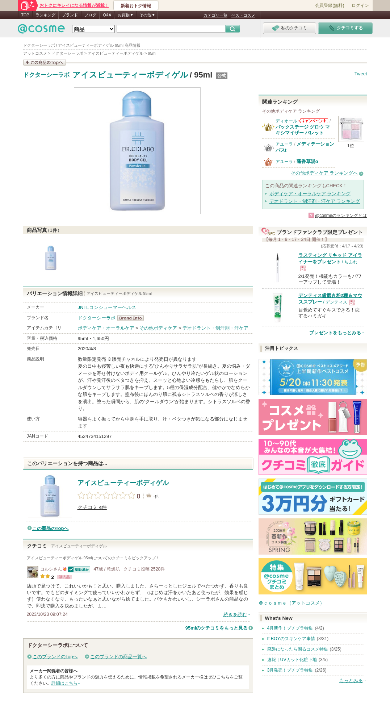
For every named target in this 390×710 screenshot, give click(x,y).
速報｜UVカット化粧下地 (292, 659)
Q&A (107, 15)
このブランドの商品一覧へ (118, 656)
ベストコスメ (243, 15)
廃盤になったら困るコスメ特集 (297, 649)
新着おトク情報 (136, 5)
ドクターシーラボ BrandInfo (132, 318)
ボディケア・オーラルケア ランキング (310, 193)
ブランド (70, 15)
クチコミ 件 (92, 507)
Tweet (361, 73)
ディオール (286, 121)
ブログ (90, 15)
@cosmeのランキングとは (341, 215)
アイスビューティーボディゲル (130, 74)
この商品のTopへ (50, 528)
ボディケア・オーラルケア (106, 328)
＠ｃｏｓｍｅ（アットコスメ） (291, 603)
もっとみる (351, 680)
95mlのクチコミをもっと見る (216, 628)
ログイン (360, 5)
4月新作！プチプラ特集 (290, 628)
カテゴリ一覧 (215, 15)
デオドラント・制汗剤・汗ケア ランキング (314, 201)
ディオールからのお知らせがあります (313, 120)
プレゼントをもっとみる (335, 332)
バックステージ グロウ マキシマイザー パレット (303, 129)
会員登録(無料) (329, 5)
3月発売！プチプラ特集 (290, 670)
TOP (25, 15)
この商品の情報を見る (44, 62)
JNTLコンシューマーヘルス (107, 307)
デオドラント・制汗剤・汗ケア (215, 328)
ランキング (45, 15)
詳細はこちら (64, 683)
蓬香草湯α (307, 161)
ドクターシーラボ (46, 75)
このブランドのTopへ (55, 656)
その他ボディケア (158, 328)
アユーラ (284, 144)
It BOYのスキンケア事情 (291, 638)
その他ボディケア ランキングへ (324, 173)
